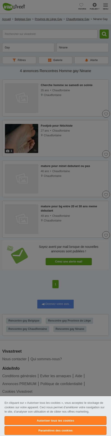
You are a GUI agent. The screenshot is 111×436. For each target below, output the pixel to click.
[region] (55, 416)
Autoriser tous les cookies (55, 420)
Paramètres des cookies (55, 430)
